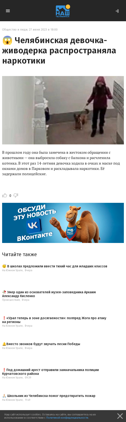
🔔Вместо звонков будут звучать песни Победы (41, 344)
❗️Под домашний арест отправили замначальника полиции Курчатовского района (50, 371)
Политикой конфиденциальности (67, 417)
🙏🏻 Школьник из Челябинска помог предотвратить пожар (48, 396)
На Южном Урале (12, 270)
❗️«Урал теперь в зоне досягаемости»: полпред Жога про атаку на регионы (54, 320)
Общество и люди (14, 29)
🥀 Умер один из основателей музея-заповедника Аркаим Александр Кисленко (49, 294)
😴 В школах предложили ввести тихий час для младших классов (54, 266)
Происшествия (11, 299)
